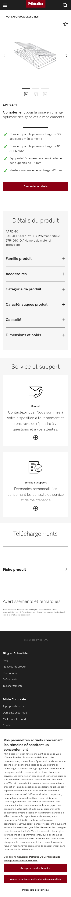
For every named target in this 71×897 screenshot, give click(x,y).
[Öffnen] (35, 437)
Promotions (10, 673)
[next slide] (65, 55)
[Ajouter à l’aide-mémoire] (65, 24)
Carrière (7, 725)
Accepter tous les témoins (35, 868)
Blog (5, 660)
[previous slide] (5, 55)
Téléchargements (13, 686)
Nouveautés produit (14, 666)
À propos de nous (13, 706)
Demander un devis (35, 186)
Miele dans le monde (15, 719)
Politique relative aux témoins (20, 860)
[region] (35, 813)
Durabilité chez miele (15, 712)
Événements (10, 679)
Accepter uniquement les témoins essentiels (35, 879)
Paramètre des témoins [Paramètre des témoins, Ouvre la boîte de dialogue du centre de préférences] (35, 890)
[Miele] (36, 4)
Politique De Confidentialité (44, 857)
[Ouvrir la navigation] (5, 5)
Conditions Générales (16, 857)
